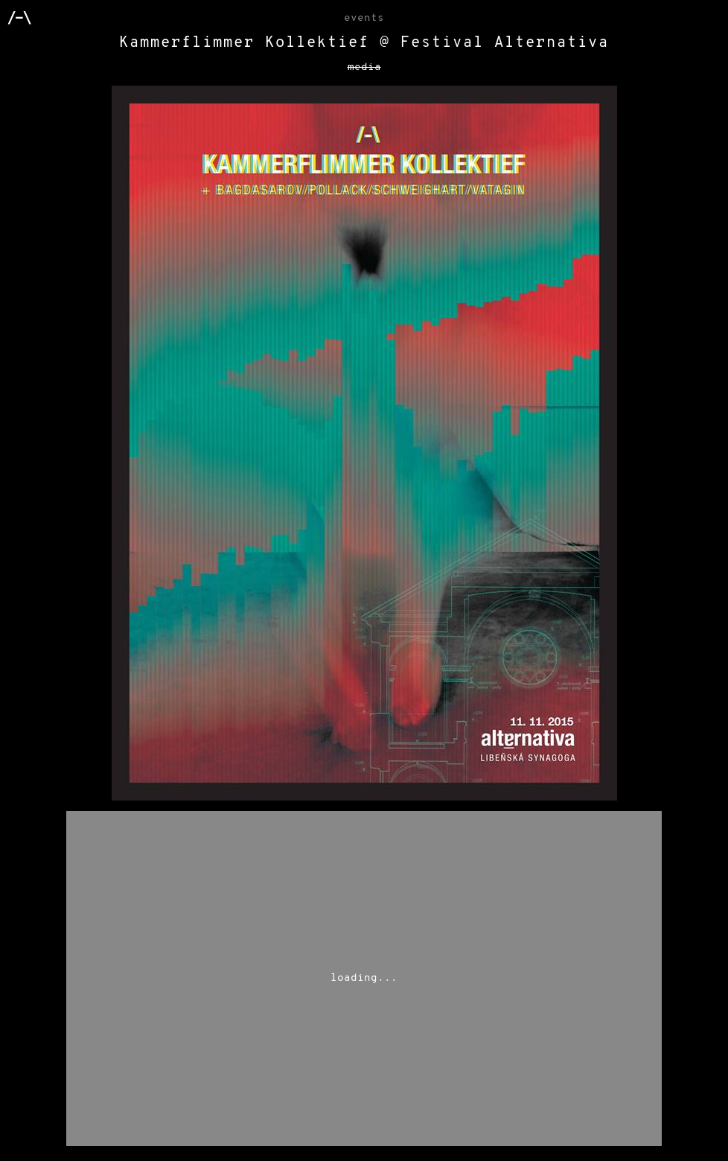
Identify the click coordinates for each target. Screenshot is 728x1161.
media (364, 67)
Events (364, 18)
